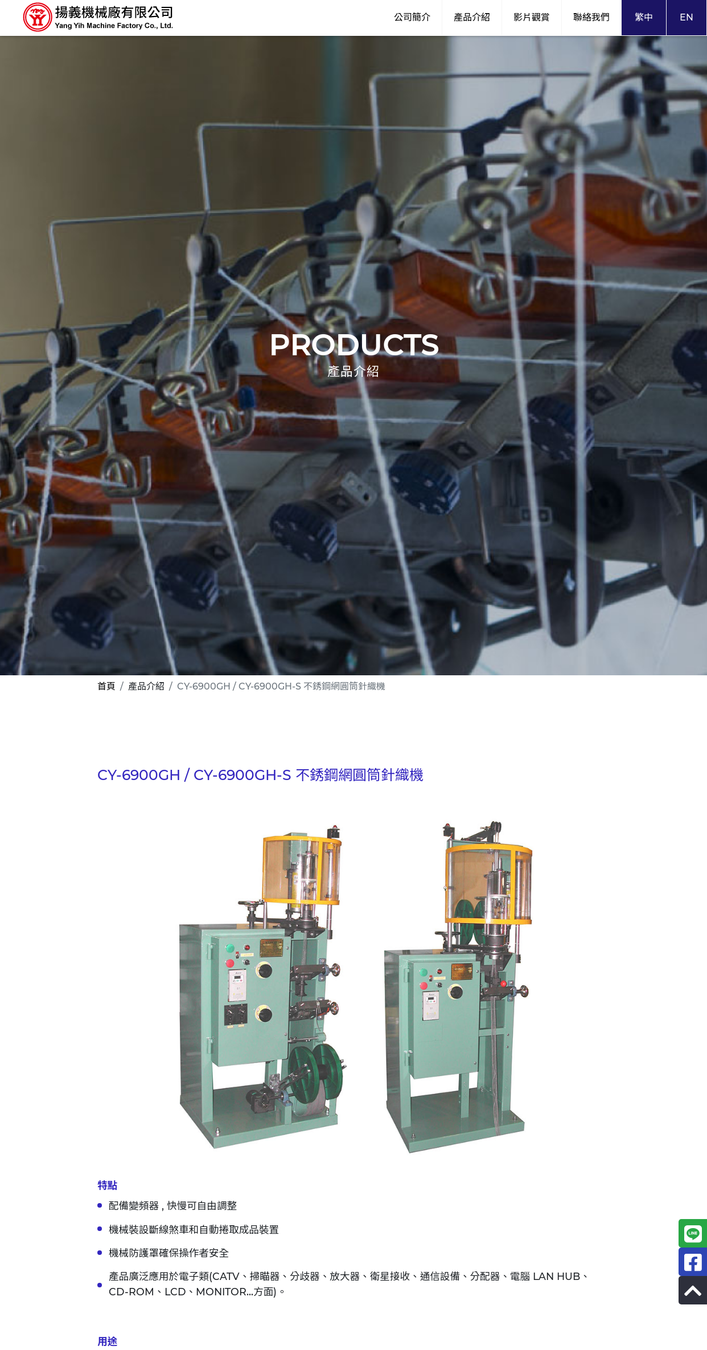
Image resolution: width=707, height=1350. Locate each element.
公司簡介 (412, 17)
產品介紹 (472, 17)
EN (686, 17)
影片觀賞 (531, 17)
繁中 (644, 17)
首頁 (106, 686)
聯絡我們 (591, 17)
